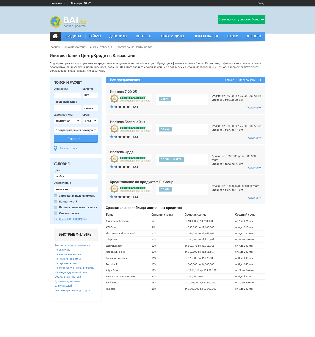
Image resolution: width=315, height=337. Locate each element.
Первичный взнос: (66, 102)
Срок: (86, 114)
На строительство (66, 263)
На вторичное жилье (68, 254)
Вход (260, 3)
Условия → (254, 107)
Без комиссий (68, 201)
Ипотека (143, 36)
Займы (95, 36)
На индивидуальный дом (71, 272)
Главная (55, 47)
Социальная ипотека (68, 276)
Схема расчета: (63, 114)
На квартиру (62, 250)
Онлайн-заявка (69, 213)
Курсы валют (206, 36)
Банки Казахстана (74, 47)
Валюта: (88, 89)
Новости (253, 36)
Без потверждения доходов (72, 290)
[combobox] (90, 95)
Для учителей (63, 286)
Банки (232, 36)
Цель (57, 170)
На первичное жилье (68, 259)
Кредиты (73, 36)
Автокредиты (172, 36)
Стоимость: (61, 89)
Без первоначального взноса (78, 207)
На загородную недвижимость (74, 268)
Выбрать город (69, 148)
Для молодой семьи (67, 281)
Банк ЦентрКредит (100, 47)
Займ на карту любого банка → (241, 19)
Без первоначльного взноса (72, 245)
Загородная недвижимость (77, 196)
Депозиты (118, 36)
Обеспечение (62, 183)
